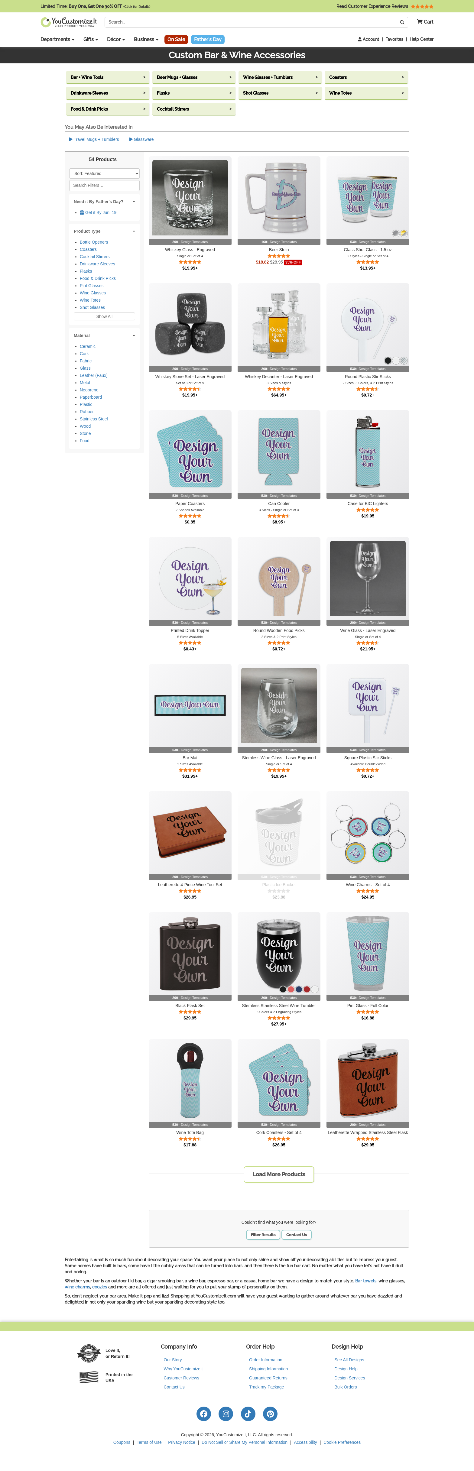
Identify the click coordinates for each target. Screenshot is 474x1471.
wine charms (77, 1287)
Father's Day (208, 39)
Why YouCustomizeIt (183, 1368)
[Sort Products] (104, 173)
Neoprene (89, 389)
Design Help (346, 1368)
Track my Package (266, 1387)
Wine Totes (90, 300)
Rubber (87, 411)
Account (368, 39)
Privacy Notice (181, 1442)
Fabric (86, 360)
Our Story (173, 1359)
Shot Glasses (92, 307)
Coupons (121, 1442)
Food (84, 440)
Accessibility (305, 1442)
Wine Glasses (93, 292)
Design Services (350, 1377)
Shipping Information (268, 1368)
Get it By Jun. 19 (98, 212)
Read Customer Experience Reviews (384, 6)
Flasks (86, 271)
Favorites (394, 39)
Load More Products (278, 1174)
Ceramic (88, 346)
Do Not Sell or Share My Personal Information (244, 1442)
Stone (85, 433)
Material (82, 335)
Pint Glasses (92, 285)
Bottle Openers (94, 242)
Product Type (87, 231)
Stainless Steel (94, 418)
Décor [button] (116, 39)
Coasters (88, 249)
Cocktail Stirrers (95, 256)
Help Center (421, 39)
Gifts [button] (90, 39)
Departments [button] (57, 39)
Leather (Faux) (94, 375)
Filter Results (263, 1235)
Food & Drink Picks (98, 278)
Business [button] (146, 39)
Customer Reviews (181, 1377)
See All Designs (349, 1359)
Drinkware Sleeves (97, 263)
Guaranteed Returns (268, 1377)
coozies (99, 1287)
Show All (104, 316)
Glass (85, 368)
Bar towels (365, 1280)
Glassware (141, 139)
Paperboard (91, 397)
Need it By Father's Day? (98, 201)
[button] (423, 22)
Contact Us (296, 1235)
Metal (85, 382)
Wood (85, 426)
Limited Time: (95, 6)
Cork (84, 353)
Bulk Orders (346, 1387)
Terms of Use (149, 1442)
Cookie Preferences (342, 1442)
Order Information (265, 1359)
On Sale (176, 39)
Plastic (86, 404)
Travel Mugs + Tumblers (94, 139)
